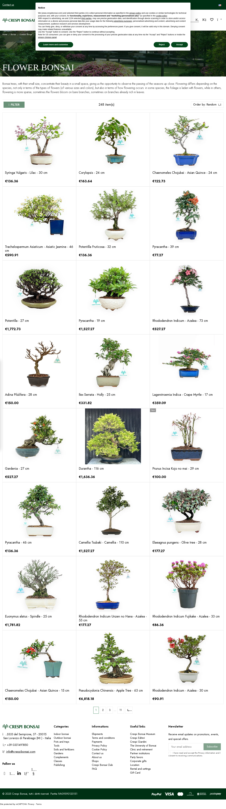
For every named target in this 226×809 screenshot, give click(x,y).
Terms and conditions (103, 738)
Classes (58, 761)
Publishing (59, 765)
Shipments (97, 734)
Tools (56, 745)
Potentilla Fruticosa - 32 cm (97, 246)
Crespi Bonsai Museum (142, 734)
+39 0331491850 (17, 745)
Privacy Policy (99, 745)
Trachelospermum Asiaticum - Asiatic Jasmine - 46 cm (39, 248)
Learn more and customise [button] (55, 44)
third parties (86, 18)
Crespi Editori (137, 738)
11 (120, 710)
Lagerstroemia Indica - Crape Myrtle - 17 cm (182, 394)
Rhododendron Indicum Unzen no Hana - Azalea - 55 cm (113, 618)
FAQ (94, 769)
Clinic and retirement (141, 749)
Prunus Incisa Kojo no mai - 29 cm (175, 468)
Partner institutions (140, 753)
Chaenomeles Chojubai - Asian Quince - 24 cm (184, 172)
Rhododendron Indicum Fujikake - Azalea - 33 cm (186, 616)
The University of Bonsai (143, 745)
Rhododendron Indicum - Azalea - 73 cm (180, 320)
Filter (15, 105)
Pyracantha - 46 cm (18, 542)
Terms (38, 804)
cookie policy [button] (161, 16)
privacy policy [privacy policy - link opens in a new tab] (135, 13)
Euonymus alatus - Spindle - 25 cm (28, 616)
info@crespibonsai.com (20, 752)
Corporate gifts (138, 761)
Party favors (136, 757)
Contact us (8, 5)
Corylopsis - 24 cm (92, 172)
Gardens (58, 753)
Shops (95, 761)
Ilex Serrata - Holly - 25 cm (97, 394)
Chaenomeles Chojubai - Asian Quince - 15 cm (37, 690)
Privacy (201, 752)
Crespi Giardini (138, 742)
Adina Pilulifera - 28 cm (21, 394)
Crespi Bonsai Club (102, 765)
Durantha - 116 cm (91, 468)
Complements (61, 757)
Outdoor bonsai (62, 738)
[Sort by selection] (207, 105)
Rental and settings (140, 769)
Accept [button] (179, 44)
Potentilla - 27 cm (17, 320)
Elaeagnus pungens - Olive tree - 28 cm (179, 542)
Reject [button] (162, 44)
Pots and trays (61, 742)
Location (134, 765)
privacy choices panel (47, 37)
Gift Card (135, 773)
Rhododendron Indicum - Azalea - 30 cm (180, 690)
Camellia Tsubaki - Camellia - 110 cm (104, 542)
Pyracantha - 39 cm (165, 246)
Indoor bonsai (61, 734)
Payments (97, 742)
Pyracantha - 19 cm (92, 320)
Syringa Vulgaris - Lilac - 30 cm (26, 172)
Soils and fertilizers (64, 749)
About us (97, 757)
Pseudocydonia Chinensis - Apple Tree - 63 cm (111, 690)
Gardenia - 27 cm (17, 468)
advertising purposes (123, 21)
